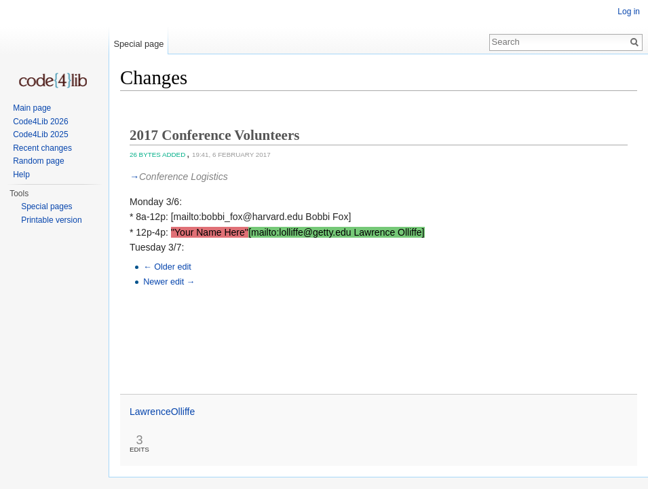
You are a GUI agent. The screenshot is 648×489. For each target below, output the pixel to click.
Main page (32, 108)
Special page (138, 44)
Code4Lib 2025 (40, 134)
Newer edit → (169, 282)
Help (21, 174)
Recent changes (42, 148)
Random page (38, 161)
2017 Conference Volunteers (214, 135)
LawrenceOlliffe (162, 411)
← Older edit (167, 267)
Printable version (51, 220)
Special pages (46, 206)
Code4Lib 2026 (40, 121)
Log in (628, 11)
